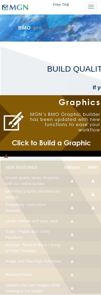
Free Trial (61, 4)
